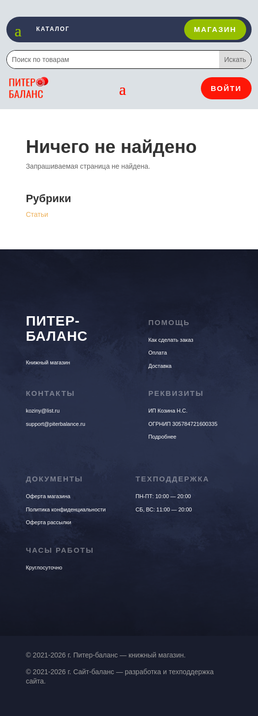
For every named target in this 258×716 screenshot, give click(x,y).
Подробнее (162, 437)
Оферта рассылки (48, 522)
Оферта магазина (48, 496)
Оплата (157, 353)
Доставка (159, 366)
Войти (226, 88)
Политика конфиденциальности (65, 509)
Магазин (215, 29)
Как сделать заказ (170, 340)
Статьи (37, 214)
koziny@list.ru (43, 411)
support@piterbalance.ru (55, 424)
